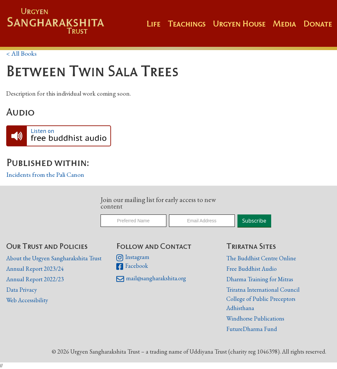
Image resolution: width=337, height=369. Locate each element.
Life (153, 23)
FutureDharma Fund (251, 329)
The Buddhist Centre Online (261, 258)
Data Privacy (21, 289)
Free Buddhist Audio (251, 268)
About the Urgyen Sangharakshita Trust (54, 258)
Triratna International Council (263, 289)
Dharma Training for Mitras (259, 279)
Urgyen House (239, 23)
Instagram (132, 258)
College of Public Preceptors (260, 299)
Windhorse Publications (255, 318)
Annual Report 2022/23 (35, 279)
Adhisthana (240, 308)
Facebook (132, 266)
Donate (317, 23)
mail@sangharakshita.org (151, 279)
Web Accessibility (27, 300)
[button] (190, 26)
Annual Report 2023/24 (35, 268)
